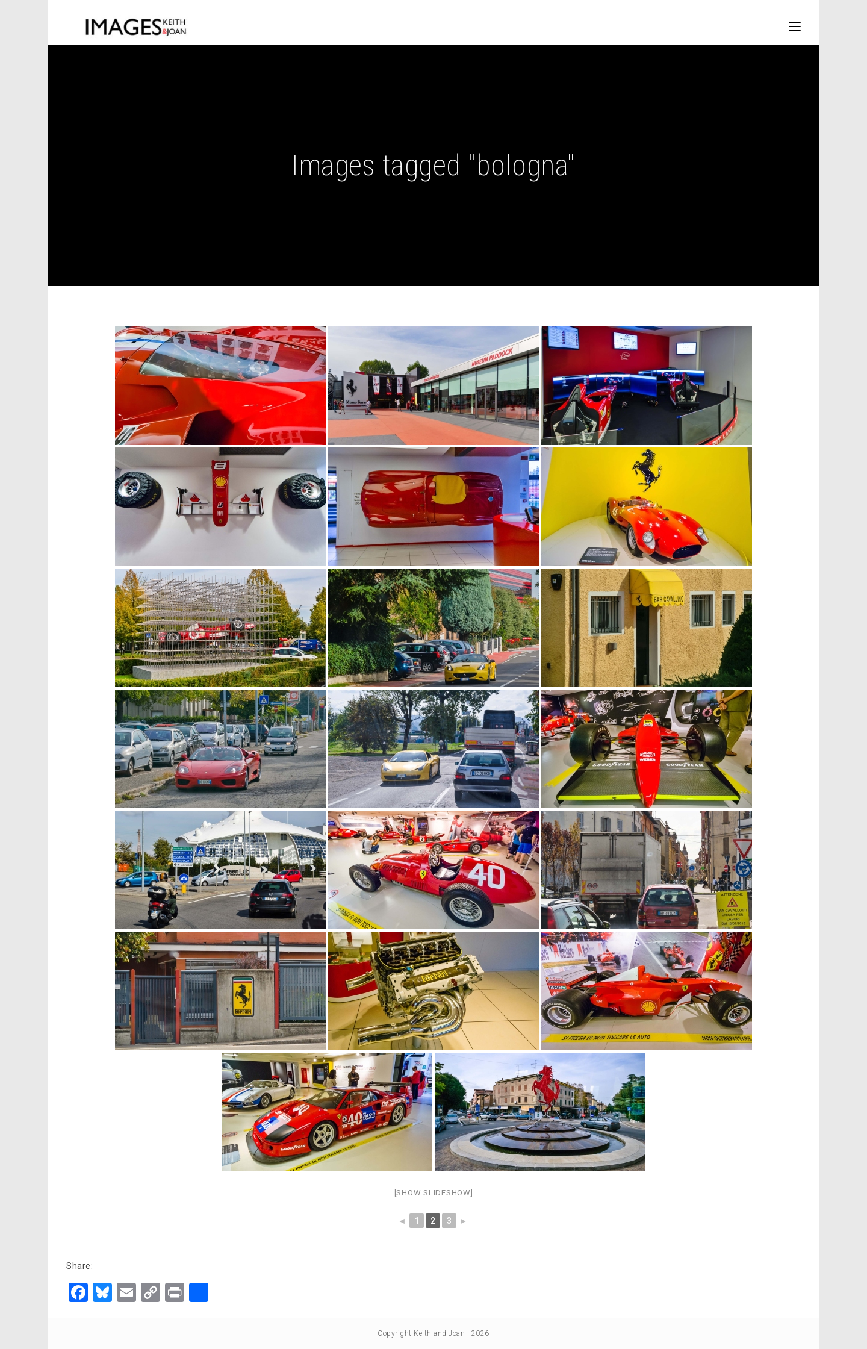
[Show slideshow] (433, 1192)
